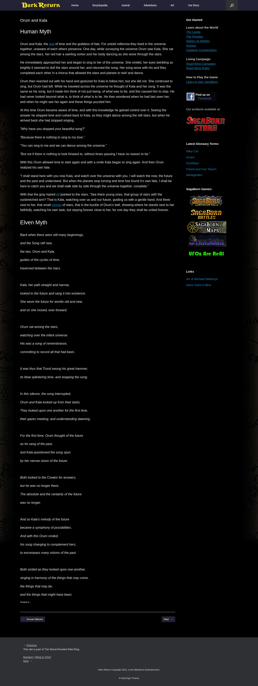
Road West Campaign (200, 63)
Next (26, 660)
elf (58, 194)
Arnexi (190, 157)
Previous (32, 645)
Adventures (150, 5)
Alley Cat (192, 151)
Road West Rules (197, 68)
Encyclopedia (100, 5)
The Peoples (194, 36)
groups (57, 205)
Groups (191, 45)
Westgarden (194, 175)
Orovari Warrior (32, 619)
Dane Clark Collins (198, 285)
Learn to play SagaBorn (202, 81)
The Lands (193, 32)
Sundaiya (192, 163)
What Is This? (43, 657)
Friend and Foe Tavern (201, 169)
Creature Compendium (201, 50)
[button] (232, 5)
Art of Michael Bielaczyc (202, 279)
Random (28, 657)
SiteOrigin (126, 678)
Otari (168, 619)
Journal (126, 5)
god (51, 44)
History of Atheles (198, 41)
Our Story (193, 5)
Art (172, 5)
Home (74, 5)
